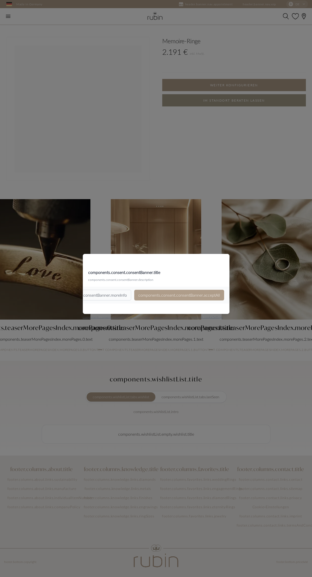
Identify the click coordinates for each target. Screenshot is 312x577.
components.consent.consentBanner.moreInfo (86, 295)
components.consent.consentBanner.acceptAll (179, 295)
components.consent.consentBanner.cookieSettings (188, 317)
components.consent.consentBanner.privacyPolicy (117, 317)
